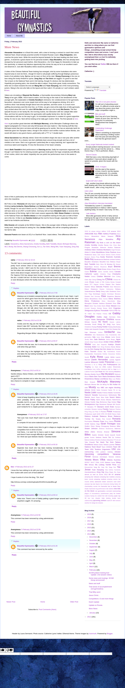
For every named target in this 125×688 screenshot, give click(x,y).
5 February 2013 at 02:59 (30, 515)
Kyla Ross (96, 356)
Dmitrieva (113, 291)
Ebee (103, 296)
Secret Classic (91, 155)
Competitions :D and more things (101, 599)
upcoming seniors (99, 500)
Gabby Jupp (102, 317)
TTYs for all (117, 440)
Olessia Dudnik (90, 402)
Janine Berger (110, 339)
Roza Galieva (109, 421)
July (91, 553)
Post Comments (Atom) (47, 609)
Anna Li (88, 252)
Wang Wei (54, 247)
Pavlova (118, 409)
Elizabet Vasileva (99, 303)
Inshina (100, 332)
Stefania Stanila (101, 437)
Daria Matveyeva (115, 287)
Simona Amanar (103, 432)
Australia (117, 257)
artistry (92, 481)
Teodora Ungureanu (102, 449)
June (91, 557)
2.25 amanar (111, 231)
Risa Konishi (106, 419)
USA (113, 449)
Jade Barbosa (99, 339)
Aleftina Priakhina (109, 234)
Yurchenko (117, 470)
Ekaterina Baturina (113, 296)
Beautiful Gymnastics (26, 293)
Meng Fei (106, 384)
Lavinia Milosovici (91, 362)
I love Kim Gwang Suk (112, 329)
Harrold (94, 322)
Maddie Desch (96, 374)
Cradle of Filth (99, 282)
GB (110, 314)
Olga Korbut (112, 402)
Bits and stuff (100, 114)
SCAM (87, 424)
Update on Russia (95, 605)
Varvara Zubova (114, 457)
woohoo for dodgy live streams (94, 503)
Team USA (89, 449)
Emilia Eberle (101, 306)
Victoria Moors (91, 460)
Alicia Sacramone (26, 244)
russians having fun (91, 496)
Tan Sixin (46, 247)
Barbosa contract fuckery (112, 259)
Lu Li (118, 369)
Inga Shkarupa (90, 332)
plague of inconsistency (92, 493)
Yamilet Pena (110, 465)
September (93, 547)
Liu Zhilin (102, 367)
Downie (87, 296)
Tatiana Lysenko (108, 444)
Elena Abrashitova (91, 299)
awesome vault (111, 481)
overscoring (116, 491)
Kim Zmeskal (116, 349)
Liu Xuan (95, 367)
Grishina (110, 319)
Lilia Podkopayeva (110, 364)
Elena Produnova (92, 301)
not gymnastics (100, 491)
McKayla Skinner (90, 384)
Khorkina (107, 347)
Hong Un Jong (104, 324)
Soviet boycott (110, 435)
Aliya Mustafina (106, 239)
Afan (100, 233)
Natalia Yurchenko (114, 392)
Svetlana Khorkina (95, 440)
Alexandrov (14, 244)
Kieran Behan (115, 347)
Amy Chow (113, 245)
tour (89, 498)
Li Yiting (99, 364)
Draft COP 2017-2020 (94, 181)
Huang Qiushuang (114, 327)
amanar (117, 474)
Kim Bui (87, 349)
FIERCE (111, 310)
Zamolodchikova (90, 472)
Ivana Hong (100, 337)
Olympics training (96, 409)
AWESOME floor (91, 234)
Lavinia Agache (114, 360)
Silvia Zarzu (90, 432)
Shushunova (109, 428)
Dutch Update (94, 602)
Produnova (116, 411)
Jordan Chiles (108, 342)
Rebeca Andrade (91, 416)
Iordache (109, 331)
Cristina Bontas (110, 282)
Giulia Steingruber (98, 319)
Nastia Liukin (90, 392)
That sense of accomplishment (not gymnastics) (100, 588)
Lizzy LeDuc (96, 369)
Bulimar (93, 271)
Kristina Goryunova (109, 354)
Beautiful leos (104, 262)
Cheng (94, 279)
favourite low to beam (109, 486)
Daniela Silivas (90, 287)
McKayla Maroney (69, 244)
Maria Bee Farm (95, 376)
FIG (115, 310)
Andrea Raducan (114, 247)
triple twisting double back (111, 498)
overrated (109, 491)
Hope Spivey (116, 324)
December (93, 537)
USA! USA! (89, 191)
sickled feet (100, 496)
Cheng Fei (101, 280)
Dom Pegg (88, 294)
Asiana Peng (95, 257)
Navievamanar (103, 395)
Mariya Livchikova (101, 379)
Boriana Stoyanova (100, 266)
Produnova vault (90, 414)
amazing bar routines (107, 477)
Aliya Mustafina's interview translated (98, 203)
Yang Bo (97, 467)
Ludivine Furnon (89, 371)
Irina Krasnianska (111, 335)
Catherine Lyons (91, 274)
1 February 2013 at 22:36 (31, 320)
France (99, 313)
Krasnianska (97, 354)
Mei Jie (99, 384)
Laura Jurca (109, 357)
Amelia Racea (103, 245)
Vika (102, 459)
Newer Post (11, 602)
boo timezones (105, 484)
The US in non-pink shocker (105, 102)
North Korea (100, 399)
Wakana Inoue (110, 462)
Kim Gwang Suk (96, 349)
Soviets (92, 437)
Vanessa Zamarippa (99, 457)
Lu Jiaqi (113, 369)
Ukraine (117, 452)
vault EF (109, 500)
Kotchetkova (111, 351)
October (92, 543)
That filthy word (94, 592)
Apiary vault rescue (99, 254)
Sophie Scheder (98, 435)
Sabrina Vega (95, 424)
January (92, 613)
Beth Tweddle (51, 244)
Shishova (101, 428)
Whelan (91, 465)
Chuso (91, 282)
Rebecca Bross (106, 416)
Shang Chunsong (29, 247)
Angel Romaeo (115, 250)
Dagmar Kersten (99, 284)
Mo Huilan (114, 384)
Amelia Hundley (39, 244)
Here (6, 124)
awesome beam (100, 481)
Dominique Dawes (99, 294)
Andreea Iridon (90, 250)
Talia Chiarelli (90, 442)
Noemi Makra (115, 397)
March (92, 567)
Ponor (109, 411)
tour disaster (96, 498)
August (92, 550)
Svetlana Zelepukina (107, 440)
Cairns (100, 271)
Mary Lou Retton (114, 379)
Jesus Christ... (94, 595)
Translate (100, 90)
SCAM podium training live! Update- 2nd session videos (100, 574)
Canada (117, 272)
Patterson (112, 409)
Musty (11, 247)
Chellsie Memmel (104, 276)
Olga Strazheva (100, 404)
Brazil (59, 244)
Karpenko (104, 344)
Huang (94, 327)
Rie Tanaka (96, 419)
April (91, 563)
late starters (109, 488)
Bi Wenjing (108, 264)
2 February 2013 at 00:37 (47, 341)
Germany (112, 317)
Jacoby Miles (89, 339)
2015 (89, 527)
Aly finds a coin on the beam (108, 243)
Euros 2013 (107, 308)
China (108, 279)
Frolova (105, 313)
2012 (89, 617)
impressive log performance (97, 488)
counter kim (96, 486)
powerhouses (105, 493)
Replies (16, 288)
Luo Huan (98, 371)
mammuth (92, 634)
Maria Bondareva (108, 376)
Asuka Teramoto (106, 257)
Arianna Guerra (110, 254)
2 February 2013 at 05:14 (30, 370)
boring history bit (115, 484)
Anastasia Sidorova (99, 247)
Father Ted (91, 313)
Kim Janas (107, 349)
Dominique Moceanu (113, 294)
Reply (13, 283)
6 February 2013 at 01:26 (47, 546)
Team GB (116, 447)
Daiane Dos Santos (113, 284)
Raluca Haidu (116, 414)
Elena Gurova (103, 299)
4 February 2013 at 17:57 (37, 414)
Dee (12, 467)
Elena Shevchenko (108, 301)
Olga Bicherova (101, 402)
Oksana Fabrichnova (113, 399)
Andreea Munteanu (103, 250)
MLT (6, 247)
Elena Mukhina (114, 299)
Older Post (74, 602)
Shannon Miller (115, 426)
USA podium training (104, 452)
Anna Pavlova (110, 252)
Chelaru (93, 276)
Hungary (102, 329)
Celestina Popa (105, 274)
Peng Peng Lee (90, 411)
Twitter (103, 64)
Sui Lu (39, 247)
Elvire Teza (93, 306)
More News (93, 609)
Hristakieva (88, 327)
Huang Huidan (102, 327)
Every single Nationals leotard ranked (100, 144)
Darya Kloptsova (91, 289)
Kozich (118, 351)
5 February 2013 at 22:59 (30, 529)
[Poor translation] (9, 650)
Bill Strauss (116, 264)
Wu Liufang (99, 465)
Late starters (90, 213)
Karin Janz (96, 344)
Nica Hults (105, 397)
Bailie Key (89, 259)
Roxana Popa (98, 421)
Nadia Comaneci (102, 390)
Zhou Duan (109, 472)
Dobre (118, 291)
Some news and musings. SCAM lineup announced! (101, 579)
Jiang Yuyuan (94, 342)
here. (8, 90)
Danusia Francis (102, 287)
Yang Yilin (104, 467)
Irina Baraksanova (98, 335)
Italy (94, 337)
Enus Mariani (111, 306)
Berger (118, 262)
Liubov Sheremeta (113, 367)
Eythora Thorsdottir (101, 310)
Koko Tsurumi (90, 351)
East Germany (95, 296)
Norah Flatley (90, 400)
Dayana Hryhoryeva (106, 289)
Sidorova (117, 428)
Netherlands (113, 395)
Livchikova (88, 369)
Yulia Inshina (109, 470)
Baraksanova (98, 259)
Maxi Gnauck (90, 382)
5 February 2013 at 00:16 (47, 444)
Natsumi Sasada (91, 395)
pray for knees (115, 493)
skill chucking (109, 496)
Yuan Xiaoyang (65, 247)
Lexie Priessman (106, 362)
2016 (89, 524)
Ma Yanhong (110, 371)
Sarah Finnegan (108, 424)
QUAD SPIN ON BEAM (104, 414)
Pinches (103, 411)
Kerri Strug (100, 347)
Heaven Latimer (115, 322)
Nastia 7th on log (114, 390)
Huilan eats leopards (92, 329)
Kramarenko (89, 354)
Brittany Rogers (111, 269)
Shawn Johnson (91, 428)
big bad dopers (95, 484)
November (93, 540)
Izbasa (107, 337)
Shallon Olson (90, 426)
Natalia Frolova (102, 392)
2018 (89, 517)
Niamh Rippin (95, 397)
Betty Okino (100, 264)
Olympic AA (111, 404)
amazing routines (100, 479)
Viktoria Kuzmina (113, 460)
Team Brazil (96, 447)
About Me (19, 36)
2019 (89, 514)
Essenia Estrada (96, 308)
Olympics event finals (105, 407)
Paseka (105, 409)
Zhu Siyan (117, 472)
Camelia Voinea (108, 271)
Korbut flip (102, 351)
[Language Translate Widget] (98, 87)
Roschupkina (88, 421)
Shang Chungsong (102, 426)
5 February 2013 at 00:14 (47, 495)
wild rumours (116, 500)
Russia (117, 421)
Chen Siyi (88, 279)
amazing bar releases (92, 477)
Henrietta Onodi (90, 324)
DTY (91, 284)
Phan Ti (97, 411)
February (93, 570)
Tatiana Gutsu (98, 444)
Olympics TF (91, 407)
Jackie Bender (115, 337)
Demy (98, 291)
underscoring (88, 500)
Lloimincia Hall (105, 369)
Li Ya (93, 364)
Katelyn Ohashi (114, 344)
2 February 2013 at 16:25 (47, 394)
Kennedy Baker (90, 347)
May (91, 560)
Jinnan (100, 342)
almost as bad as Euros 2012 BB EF (99, 474)
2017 (89, 521)
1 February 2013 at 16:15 (25, 260)
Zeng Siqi (75, 247)
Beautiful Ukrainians (92, 262)
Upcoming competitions (97, 454)
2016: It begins (100, 167)
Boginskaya (88, 266)
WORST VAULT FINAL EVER (94, 462)
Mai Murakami (107, 374)
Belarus (112, 262)
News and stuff (94, 583)
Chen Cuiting (116, 276)
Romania (116, 419)
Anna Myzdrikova (98, 252)
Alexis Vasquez (107, 236)
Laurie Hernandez (99, 359)
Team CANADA (107, 447)
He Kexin (103, 322)
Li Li (116, 362)
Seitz (118, 424)
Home (9, 36)
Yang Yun (112, 467)
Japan (118, 339)
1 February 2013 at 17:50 (47, 293)
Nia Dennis (18, 247)
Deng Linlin (105, 291)
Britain (104, 269)
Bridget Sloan (96, 269)
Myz (98, 387)
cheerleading (88, 486)
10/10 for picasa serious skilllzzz (95, 231)
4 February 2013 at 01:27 (24, 467)
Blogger (110, 634)
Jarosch (87, 342)
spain (116, 496)
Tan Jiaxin (100, 442)
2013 (118, 231)
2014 (89, 531)
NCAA (93, 390)
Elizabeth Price (111, 303)
